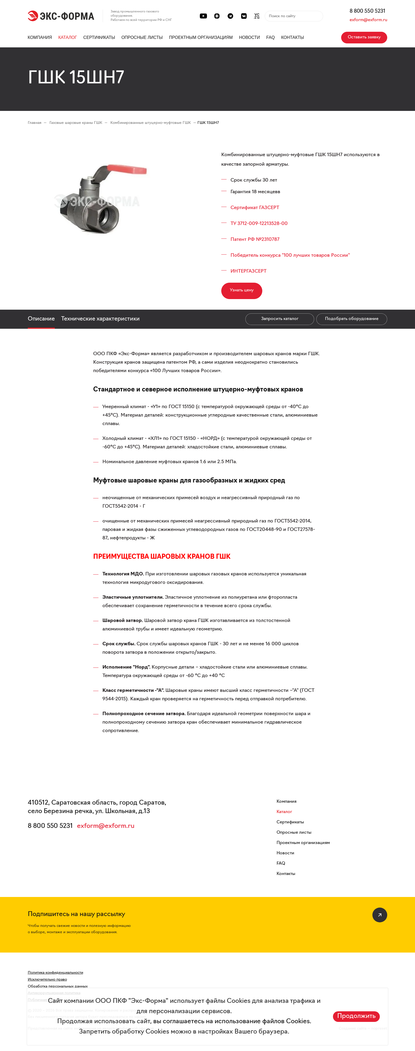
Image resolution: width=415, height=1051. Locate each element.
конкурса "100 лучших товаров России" (305, 255)
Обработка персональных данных (58, 987)
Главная (34, 123)
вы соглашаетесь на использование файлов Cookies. (231, 1021)
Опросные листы (142, 37)
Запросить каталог (280, 319)
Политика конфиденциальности (55, 973)
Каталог (67, 37)
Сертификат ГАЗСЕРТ (255, 207)
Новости (249, 37)
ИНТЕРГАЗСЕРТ (249, 271)
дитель (251, 255)
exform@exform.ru (368, 20)
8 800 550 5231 (367, 11)
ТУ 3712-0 (241, 223)
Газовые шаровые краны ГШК (76, 123)
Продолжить (356, 1016)
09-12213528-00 (270, 223)
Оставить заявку (364, 37)
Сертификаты (99, 37)
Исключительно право (47, 980)
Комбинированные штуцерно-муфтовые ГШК (151, 123)
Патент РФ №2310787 (255, 239)
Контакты (292, 37)
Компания (40, 37)
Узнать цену (242, 290)
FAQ (270, 37)
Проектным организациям (201, 37)
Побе (237, 255)
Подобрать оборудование (351, 319)
